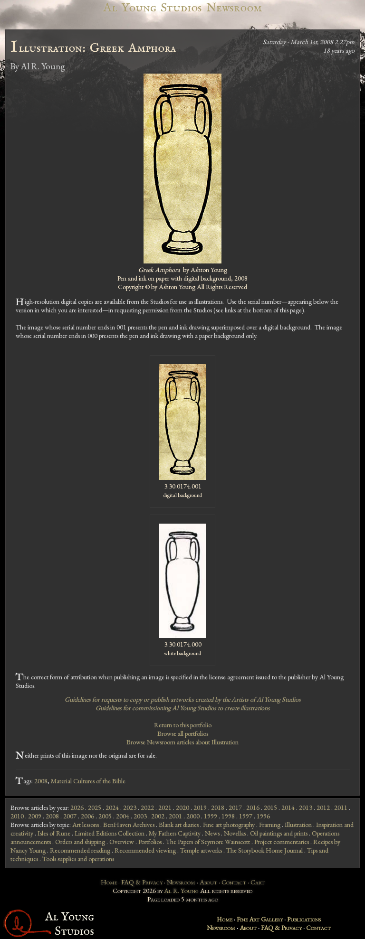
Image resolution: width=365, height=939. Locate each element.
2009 (34, 816)
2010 (17, 816)
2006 (87, 816)
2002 (157, 816)
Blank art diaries (179, 824)
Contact (233, 882)
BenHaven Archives (128, 824)
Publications (304, 919)
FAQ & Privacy (142, 882)
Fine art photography (229, 824)
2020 (182, 807)
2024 (112, 807)
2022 (147, 807)
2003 (140, 816)
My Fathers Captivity (175, 833)
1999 (210, 816)
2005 (105, 816)
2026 (77, 807)
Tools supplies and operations (78, 858)
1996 (263, 816)
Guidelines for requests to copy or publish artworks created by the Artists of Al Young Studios (183, 699)
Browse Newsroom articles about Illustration (182, 742)
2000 (193, 816)
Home (109, 882)
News (212, 833)
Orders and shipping (80, 841)
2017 (235, 807)
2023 (129, 807)
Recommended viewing (145, 850)
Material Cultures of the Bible (88, 781)
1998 (228, 816)
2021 (165, 807)
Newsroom (181, 882)
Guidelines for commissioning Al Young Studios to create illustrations (183, 708)
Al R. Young (181, 890)
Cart (257, 882)
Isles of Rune (54, 833)
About (208, 882)
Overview (121, 841)
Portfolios (150, 841)
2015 (270, 807)
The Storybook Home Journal (264, 850)
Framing (269, 824)
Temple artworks (201, 850)
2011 (340, 807)
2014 (288, 807)
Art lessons (85, 824)
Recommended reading (80, 850)
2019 (200, 807)
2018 (217, 807)
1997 (245, 816)
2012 (323, 807)
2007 (70, 816)
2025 (94, 807)
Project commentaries (281, 841)
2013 (305, 807)
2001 (175, 816)
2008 (41, 781)
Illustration (298, 824)
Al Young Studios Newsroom (182, 8)
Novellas (235, 833)
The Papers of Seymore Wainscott (208, 841)
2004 (122, 816)
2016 (252, 807)
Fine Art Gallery (260, 919)
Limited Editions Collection (109, 833)
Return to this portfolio (182, 725)
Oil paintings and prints (278, 833)
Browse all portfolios (182, 733)
